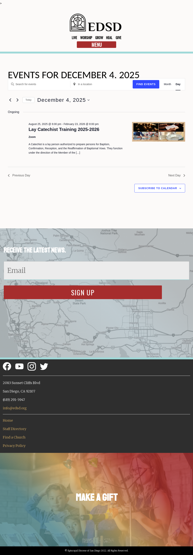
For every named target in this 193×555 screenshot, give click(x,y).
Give (118, 37)
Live (74, 37)
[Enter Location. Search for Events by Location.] (101, 84)
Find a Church (14, 437)
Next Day (176, 175)
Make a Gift (96, 497)
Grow (99, 37)
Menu (96, 44)
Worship (86, 37)
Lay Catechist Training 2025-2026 (63, 129)
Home (8, 420)
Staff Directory (14, 429)
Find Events (146, 84)
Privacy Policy (14, 446)
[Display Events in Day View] (178, 84)
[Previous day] (10, 100)
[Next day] (17, 100)
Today (28, 100)
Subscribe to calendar (157, 188)
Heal (109, 37)
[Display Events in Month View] (167, 84)
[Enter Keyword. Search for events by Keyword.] (39, 84)
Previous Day (19, 175)
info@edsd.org (15, 408)
